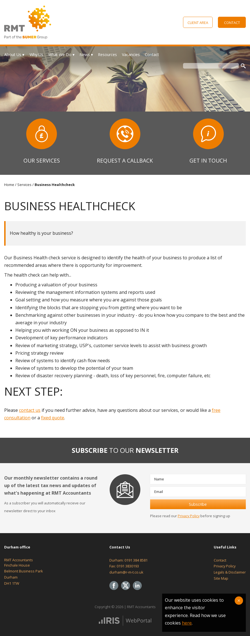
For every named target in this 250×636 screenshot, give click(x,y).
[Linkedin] (139, 590)
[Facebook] (115, 590)
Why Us (36, 54)
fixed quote (52, 418)
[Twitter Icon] (127, 590)
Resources (107, 54)
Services (24, 184)
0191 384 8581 (136, 560)
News (85, 54)
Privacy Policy (188, 515)
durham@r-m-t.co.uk (126, 572)
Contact (232, 22)
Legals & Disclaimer (230, 572)
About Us (12, 54)
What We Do (59, 54)
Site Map (221, 578)
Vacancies (131, 54)
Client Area (198, 22)
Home (9, 184)
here (187, 623)
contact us (29, 410)
